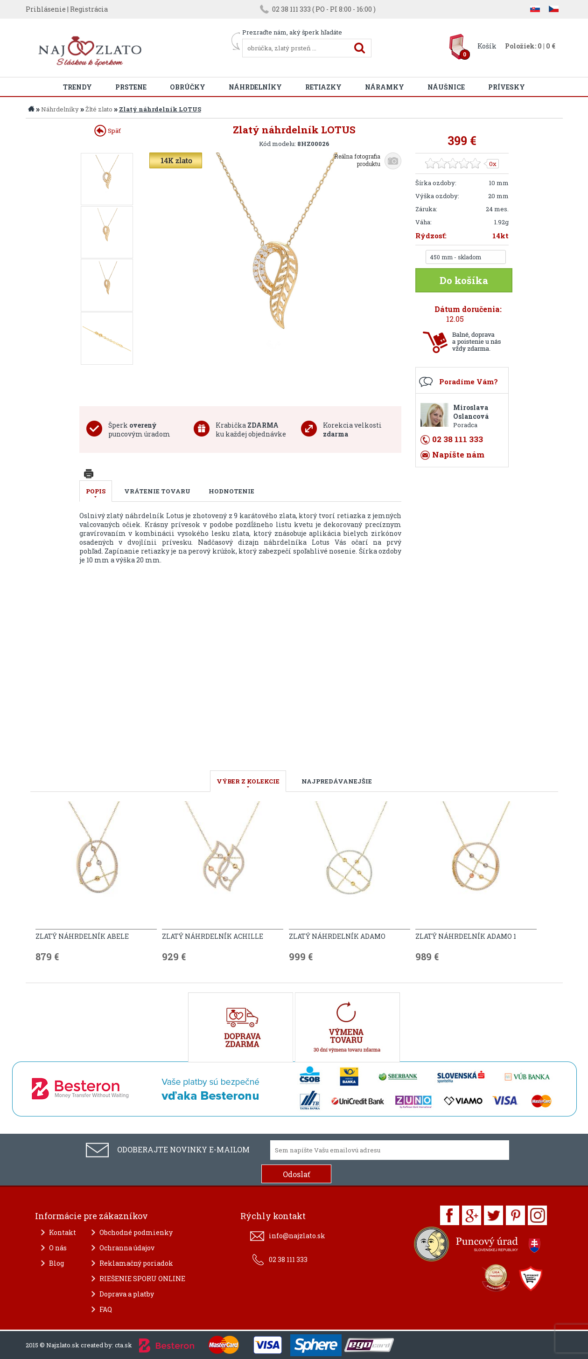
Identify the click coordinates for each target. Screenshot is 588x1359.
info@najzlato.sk (297, 1235)
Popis (95, 491)
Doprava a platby (126, 1294)
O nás (58, 1247)
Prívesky (506, 87)
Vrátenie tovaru (157, 491)
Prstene (131, 87)
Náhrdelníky (255, 87)
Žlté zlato (98, 109)
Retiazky (323, 87)
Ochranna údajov (126, 1247)
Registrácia (89, 9)
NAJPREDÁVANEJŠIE (336, 781)
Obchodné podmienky (136, 1232)
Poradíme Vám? (468, 381)
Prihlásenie (46, 9)
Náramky (384, 87)
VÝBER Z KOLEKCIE (248, 781)
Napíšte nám (458, 454)
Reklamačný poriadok (136, 1263)
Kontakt (62, 1232)
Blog (56, 1263)
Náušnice (446, 87)
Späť (107, 130)
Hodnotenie (231, 491)
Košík (487, 46)
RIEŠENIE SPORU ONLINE (142, 1278)
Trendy (77, 87)
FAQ (105, 1309)
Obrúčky (187, 87)
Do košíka (464, 280)
